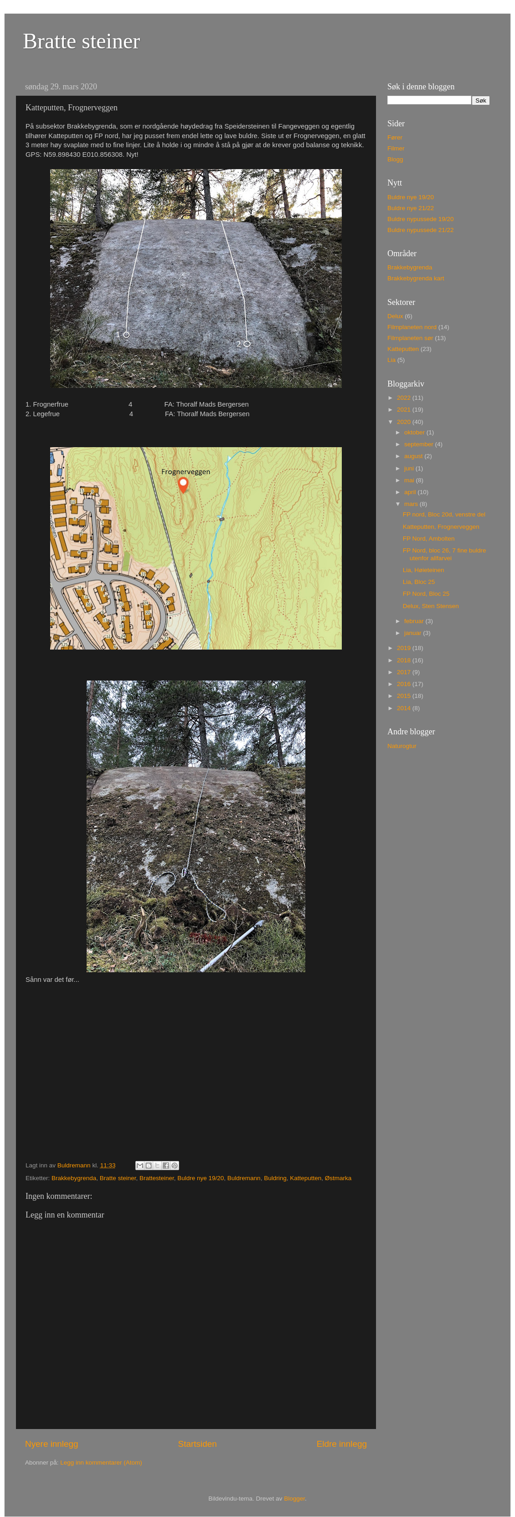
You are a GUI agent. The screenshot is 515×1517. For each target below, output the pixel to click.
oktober (415, 432)
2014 (404, 708)
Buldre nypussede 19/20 (420, 219)
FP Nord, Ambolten (429, 538)
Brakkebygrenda (74, 1178)
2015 (404, 695)
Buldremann (244, 1178)
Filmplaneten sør (410, 338)
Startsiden (197, 1444)
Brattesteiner (156, 1178)
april (410, 492)
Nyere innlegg (51, 1444)
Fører (394, 137)
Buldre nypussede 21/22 (420, 230)
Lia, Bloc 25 (419, 581)
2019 (404, 648)
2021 (404, 409)
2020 (404, 421)
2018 (404, 660)
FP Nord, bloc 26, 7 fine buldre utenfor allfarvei (444, 554)
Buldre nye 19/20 (200, 1178)
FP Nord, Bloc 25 (426, 593)
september (419, 444)
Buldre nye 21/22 (410, 208)
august (414, 456)
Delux (395, 316)
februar (415, 621)
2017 (404, 672)
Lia (391, 359)
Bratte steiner (81, 41)
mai (410, 480)
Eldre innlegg (342, 1444)
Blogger (294, 1498)
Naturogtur (402, 746)
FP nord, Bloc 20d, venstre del (444, 514)
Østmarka (338, 1178)
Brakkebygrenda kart (415, 278)
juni (410, 468)
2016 (404, 684)
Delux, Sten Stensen (431, 606)
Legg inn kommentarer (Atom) (101, 1462)
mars (412, 504)
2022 (404, 397)
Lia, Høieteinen (423, 570)
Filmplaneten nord (412, 327)
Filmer (396, 148)
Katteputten (305, 1178)
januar (413, 633)
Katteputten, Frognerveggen (441, 526)
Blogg (395, 159)
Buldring (275, 1178)
